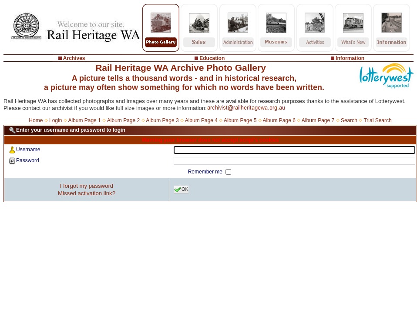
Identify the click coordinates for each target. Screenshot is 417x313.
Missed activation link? (86, 193)
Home (36, 120)
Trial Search (377, 120)
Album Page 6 (278, 120)
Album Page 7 (318, 120)
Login (55, 120)
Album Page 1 (84, 120)
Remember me (206, 172)
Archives (74, 58)
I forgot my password (86, 186)
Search (349, 120)
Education (212, 58)
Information (350, 58)
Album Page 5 (240, 120)
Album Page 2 (123, 120)
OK (181, 189)
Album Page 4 (201, 120)
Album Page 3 (162, 120)
